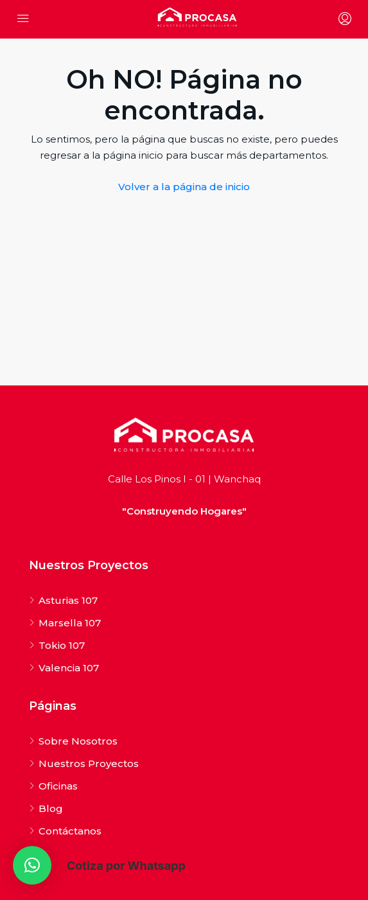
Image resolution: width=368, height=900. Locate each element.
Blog (51, 808)
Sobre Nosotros (78, 741)
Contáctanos (70, 831)
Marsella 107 (70, 623)
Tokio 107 (62, 645)
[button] (32, 865)
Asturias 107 (68, 600)
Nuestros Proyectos (89, 763)
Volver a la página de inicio (184, 187)
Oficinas (58, 786)
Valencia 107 (69, 668)
